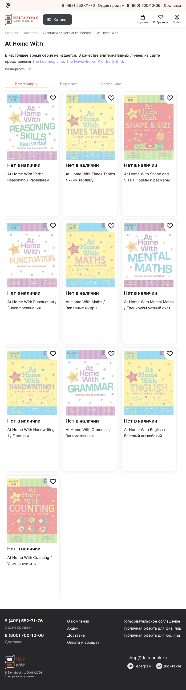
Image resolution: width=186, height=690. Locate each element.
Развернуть (15, 69)
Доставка (76, 635)
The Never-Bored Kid (85, 61)
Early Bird (114, 61)
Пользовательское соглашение (151, 621)
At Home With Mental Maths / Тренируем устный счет (149, 304)
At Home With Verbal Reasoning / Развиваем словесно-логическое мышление (28, 177)
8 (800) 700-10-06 (144, 5)
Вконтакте (168, 666)
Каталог (60, 19)
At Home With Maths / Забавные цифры (85, 304)
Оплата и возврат (83, 642)
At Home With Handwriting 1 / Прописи (31, 432)
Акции (72, 628)
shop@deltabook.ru (147, 657)
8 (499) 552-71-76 (78, 5)
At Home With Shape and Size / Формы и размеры (147, 177)
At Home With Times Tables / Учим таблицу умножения (90, 177)
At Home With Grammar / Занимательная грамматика (88, 433)
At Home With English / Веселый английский (144, 432)
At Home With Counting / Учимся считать (29, 560)
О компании (78, 621)
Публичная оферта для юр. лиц (151, 635)
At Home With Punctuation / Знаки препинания (32, 304)
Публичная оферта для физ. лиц (151, 628)
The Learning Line (48, 61)
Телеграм (139, 666)
